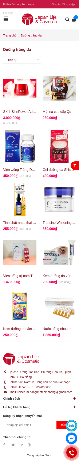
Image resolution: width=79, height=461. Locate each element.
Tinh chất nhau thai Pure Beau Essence (32, 222)
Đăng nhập (68, 4)
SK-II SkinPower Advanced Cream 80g (32, 112)
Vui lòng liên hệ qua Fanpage (51, 382)
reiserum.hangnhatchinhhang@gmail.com (44, 392)
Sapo (48, 455)
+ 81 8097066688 (39, 387)
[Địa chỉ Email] (39, 425)
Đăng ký (56, 4)
